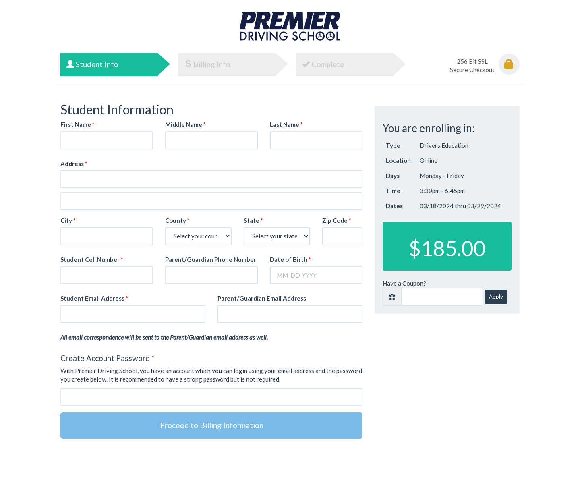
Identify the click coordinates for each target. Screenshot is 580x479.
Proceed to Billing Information (211, 425)
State (253, 220)
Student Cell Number (91, 259)
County (177, 220)
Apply (496, 296)
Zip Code (336, 220)
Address (73, 163)
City (68, 220)
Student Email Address (94, 298)
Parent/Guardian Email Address (262, 298)
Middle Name (185, 124)
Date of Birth (290, 259)
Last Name (286, 124)
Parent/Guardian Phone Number (210, 259)
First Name (77, 124)
